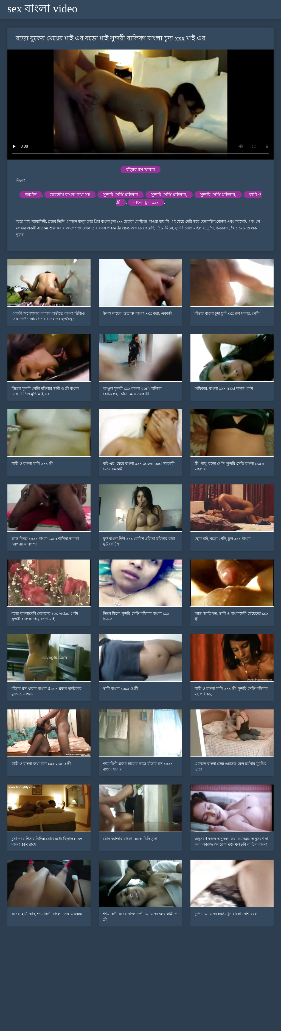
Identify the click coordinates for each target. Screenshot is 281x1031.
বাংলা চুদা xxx (146, 202)
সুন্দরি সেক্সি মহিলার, (169, 194)
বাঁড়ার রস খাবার (140, 169)
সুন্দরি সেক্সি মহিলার (120, 194)
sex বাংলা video (42, 8)
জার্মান (31, 194)
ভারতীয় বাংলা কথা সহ (70, 194)
